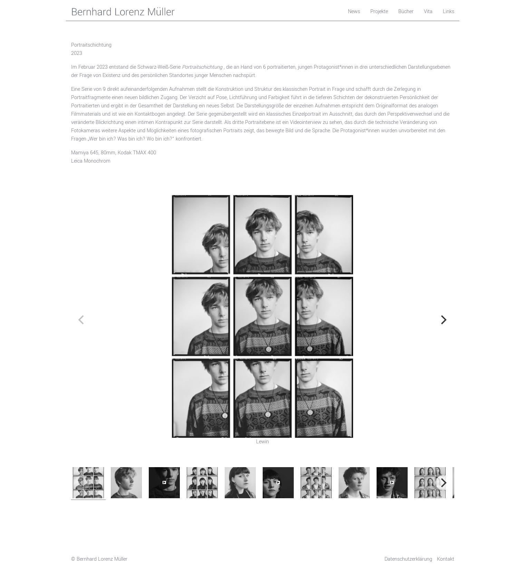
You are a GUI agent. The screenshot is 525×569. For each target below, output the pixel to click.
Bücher (406, 11)
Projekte (379, 11)
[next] (443, 320)
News (354, 11)
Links (448, 11)
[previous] (82, 320)
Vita (428, 11)
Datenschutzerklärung (408, 559)
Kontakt (445, 559)
